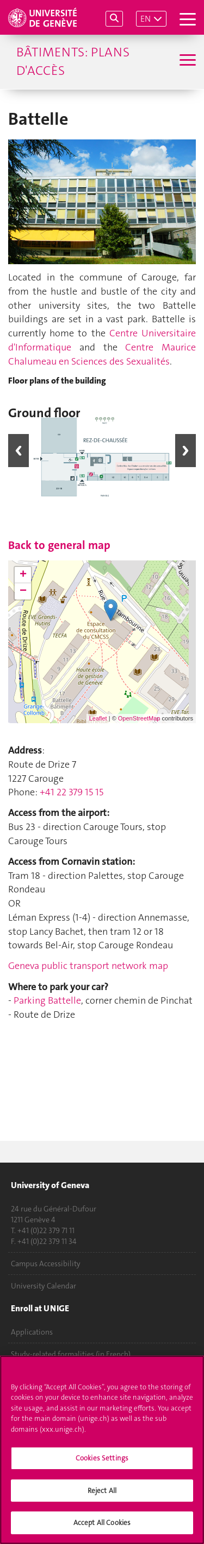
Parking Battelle (47, 1000)
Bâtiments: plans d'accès (72, 61)
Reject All (102, 1514)
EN (145, 18)
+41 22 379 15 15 (71, 792)
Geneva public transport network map (88, 965)
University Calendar (43, 1286)
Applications (32, 1332)
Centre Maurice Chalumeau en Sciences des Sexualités (102, 354)
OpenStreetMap (139, 718)
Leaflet (98, 718)
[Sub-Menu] (186, 61)
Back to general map (59, 545)
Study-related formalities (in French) (71, 1354)
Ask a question (35, 1376)
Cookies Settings (102, 1482)
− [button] (23, 591)
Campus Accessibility (46, 1263)
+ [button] (23, 575)
